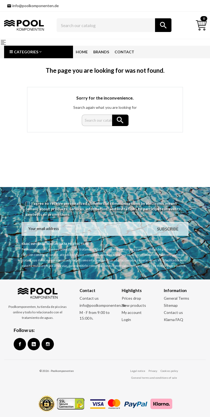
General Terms (176, 298)
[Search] (114, 25)
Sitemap (171, 305)
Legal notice (137, 370)
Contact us (89, 298)
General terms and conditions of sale (154, 377)
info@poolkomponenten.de (103, 305)
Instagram (48, 344)
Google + (34, 344)
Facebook (20, 344)
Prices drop (131, 298)
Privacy (152, 370)
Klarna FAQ (173, 319)
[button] (38, 52)
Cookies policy (169, 370)
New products (134, 305)
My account (132, 312)
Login (126, 319)
